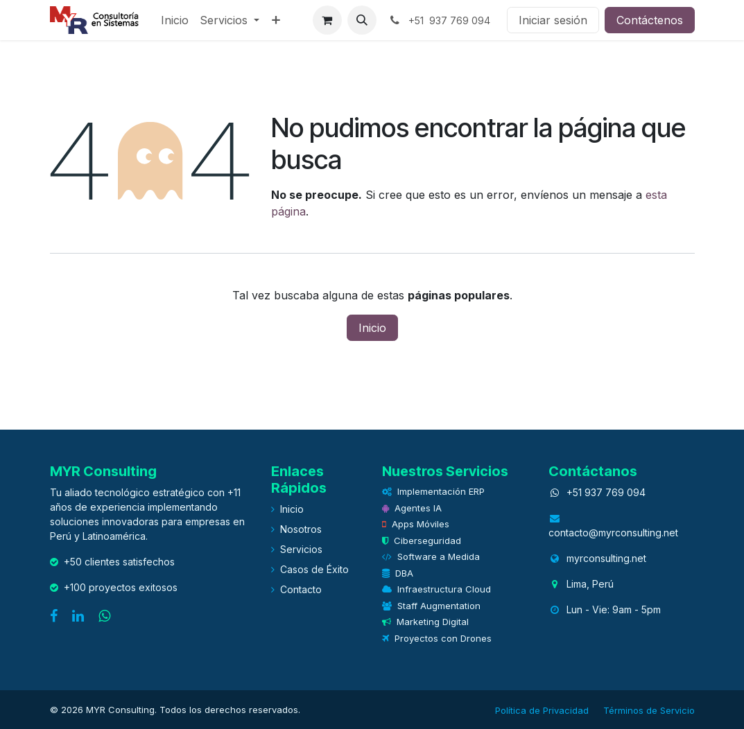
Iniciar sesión (553, 20)
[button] (362, 20)
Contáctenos (649, 20)
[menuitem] (174, 20)
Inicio (372, 328)
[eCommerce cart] (327, 20)
